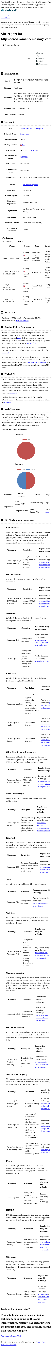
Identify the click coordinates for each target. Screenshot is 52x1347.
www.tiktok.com (42, 1018)
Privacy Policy (41, 1342)
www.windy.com (45, 565)
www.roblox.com (41, 953)
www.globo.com (44, 786)
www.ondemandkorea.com (42, 903)
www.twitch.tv (43, 1294)
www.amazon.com (41, 1064)
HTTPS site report (22, 321)
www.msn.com (43, 1297)
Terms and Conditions (8, 1345)
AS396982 (24, 157)
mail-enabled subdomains (37, 362)
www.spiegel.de (45, 872)
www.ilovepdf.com (42, 955)
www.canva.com (42, 1015)
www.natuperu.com (44, 831)
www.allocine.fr (45, 606)
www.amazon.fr (41, 958)
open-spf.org (31, 343)
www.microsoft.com (42, 661)
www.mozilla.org (45, 601)
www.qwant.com (44, 784)
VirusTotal (34, 150)
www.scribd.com (40, 645)
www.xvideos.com (41, 643)
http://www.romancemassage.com (32, 128)
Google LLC (24, 134)
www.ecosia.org (40, 640)
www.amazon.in (40, 1062)
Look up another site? (11, 45)
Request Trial (16, 1336)
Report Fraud (5, 18)
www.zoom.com (43, 828)
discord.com (40, 1020)
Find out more (6, 1336)
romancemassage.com (30, 185)
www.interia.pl (46, 742)
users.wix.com (38, 906)
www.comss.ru (45, 870)
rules (19, 338)
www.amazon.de (41, 1067)
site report (5, 353)
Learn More (5, 15)
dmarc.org (12, 393)
